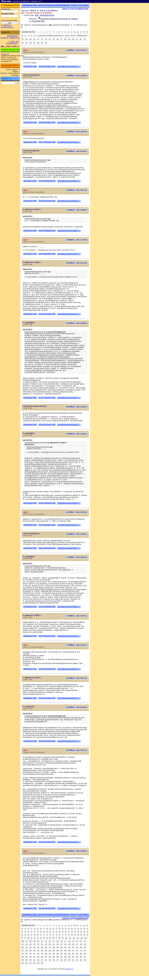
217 (61, 39)
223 (85, 39)
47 (38, 932)
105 (85, 938)
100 (66, 938)
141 (26, 947)
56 (65, 932)
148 (53, 947)
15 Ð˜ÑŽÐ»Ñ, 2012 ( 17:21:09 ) (76, 240)
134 (65, 944)
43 (25, 932)
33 (62, 928)
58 (72, 932)
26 (41, 928)
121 (81, 941)
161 (38, 950)
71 (44, 935)
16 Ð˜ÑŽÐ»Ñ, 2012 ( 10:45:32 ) (76, 434)
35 (69, 928)
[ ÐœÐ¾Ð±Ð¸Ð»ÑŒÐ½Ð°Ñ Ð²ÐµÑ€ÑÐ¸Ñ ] (27, 1)
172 (81, 950)
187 (73, 954)
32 (59, 928)
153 (73, 947)
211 (38, 39)
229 (42, 43)
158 (26, 950)
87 (25, 938)
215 (53, 39)
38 (78, 928)
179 (42, 954)
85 (87, 935)
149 (57, 947)
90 (34, 938)
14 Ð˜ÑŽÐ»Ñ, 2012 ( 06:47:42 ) (76, 190)
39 (81, 928)
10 (59, 32)
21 (25, 35)
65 (25, 935)
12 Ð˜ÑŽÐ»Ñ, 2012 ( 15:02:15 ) (76, 50)
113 (50, 941)
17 (80, 32)
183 (57, 954)
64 (22, 935)
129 (46, 944)
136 (73, 944)
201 (61, 957)
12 (65, 32)
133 (61, 944)
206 (81, 957)
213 (46, 39)
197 (46, 957)
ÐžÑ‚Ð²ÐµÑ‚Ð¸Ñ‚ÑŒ (30, 5)
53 (56, 932)
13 (68, 32)
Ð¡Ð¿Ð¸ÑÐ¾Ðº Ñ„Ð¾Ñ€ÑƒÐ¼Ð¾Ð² (75, 9)
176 (30, 954)
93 (44, 938)
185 (65, 954)
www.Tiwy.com (69, 969)
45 (31, 932)
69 (38, 935)
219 (69, 39)
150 (61, 947)
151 (65, 947)
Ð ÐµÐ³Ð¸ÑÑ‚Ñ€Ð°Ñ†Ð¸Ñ (10, 38)
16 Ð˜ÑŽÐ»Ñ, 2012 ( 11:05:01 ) (76, 534)
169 (69, 950)
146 (46, 947)
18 (84, 32)
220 (73, 39)
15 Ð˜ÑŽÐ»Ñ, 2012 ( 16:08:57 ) (76, 210)
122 (85, 941)
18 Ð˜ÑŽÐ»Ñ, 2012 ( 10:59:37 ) (76, 851)
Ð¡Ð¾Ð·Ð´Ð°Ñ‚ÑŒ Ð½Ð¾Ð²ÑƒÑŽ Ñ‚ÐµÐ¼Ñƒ (54, 5)
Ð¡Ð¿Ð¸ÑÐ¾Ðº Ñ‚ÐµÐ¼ (80, 5)
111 (42, 941)
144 (38, 947)
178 (38, 954)
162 (42, 950)
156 (85, 947)
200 (57, 957)
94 (47, 938)
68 (34, 935)
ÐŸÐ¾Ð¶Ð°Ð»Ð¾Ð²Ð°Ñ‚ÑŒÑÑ (69, 66)
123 (22, 944)
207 (22, 39)
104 (81, 938)
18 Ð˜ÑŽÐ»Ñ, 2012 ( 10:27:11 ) (76, 750)
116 (61, 941)
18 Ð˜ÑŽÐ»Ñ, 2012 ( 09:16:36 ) (76, 707)
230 (46, 43)
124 (26, 944)
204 (73, 957)
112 (46, 941)
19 (87, 32)
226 (30, 43)
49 (44, 932)
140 (22, 947)
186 (69, 954)
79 (69, 935)
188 (77, 954)
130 (50, 944)
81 (75, 935)
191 (22, 957)
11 (62, 32)
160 (34, 950)
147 (50, 947)
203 (69, 957)
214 (50, 39)
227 (34, 43)
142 (30, 947)
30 (53, 928)
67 (31, 935)
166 (57, 950)
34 (65, 928)
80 (72, 935)
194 (34, 957)
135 (69, 944)
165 (53, 950)
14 (71, 32)
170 (73, 950)
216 (57, 39)
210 (34, 39)
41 (87, 928)
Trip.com (4, 54)
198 (50, 957)
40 (84, 928)
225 (26, 43)
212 (42, 39)
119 (73, 941)
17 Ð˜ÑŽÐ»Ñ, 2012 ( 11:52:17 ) (76, 645)
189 (81, 954)
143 (34, 947)
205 (77, 957)
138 (81, 944)
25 (38, 928)
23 (31, 35)
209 (30, 39)
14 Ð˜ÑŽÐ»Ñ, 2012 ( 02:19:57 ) (76, 151)
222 (81, 39)
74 (53, 935)
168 (65, 950)
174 (22, 954)
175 (26, 954)
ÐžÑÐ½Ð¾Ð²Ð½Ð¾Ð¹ (44, 15)
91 (38, 938)
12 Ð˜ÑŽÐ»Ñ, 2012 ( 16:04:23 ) (76, 75)
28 (47, 928)
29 (50, 928)
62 (84, 932)
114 (53, 941)
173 (85, 950)
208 (26, 39)
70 (41, 935)
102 (74, 938)
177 (34, 954)
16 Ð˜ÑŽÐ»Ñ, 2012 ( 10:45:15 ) (76, 407)
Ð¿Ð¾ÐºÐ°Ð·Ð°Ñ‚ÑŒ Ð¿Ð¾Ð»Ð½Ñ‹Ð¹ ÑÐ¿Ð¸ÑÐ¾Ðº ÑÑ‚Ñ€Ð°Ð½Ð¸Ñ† (62, 35)
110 (38, 941)
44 (28, 932)
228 (38, 43)
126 (34, 944)
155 (81, 947)
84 (84, 935)
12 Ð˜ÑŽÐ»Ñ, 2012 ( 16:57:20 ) (76, 131)
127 (38, 944)
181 (50, 954)
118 (69, 941)
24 (34, 35)
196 (42, 957)
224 (22, 43)
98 (59, 938)
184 (61, 954)
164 (50, 950)
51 (50, 932)
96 (53, 938)
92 (41, 938)
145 (42, 947)
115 (57, 941)
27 (44, 928)
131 (53, 944)
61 (81, 932)
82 (78, 935)
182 (53, 954)
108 (30, 941)
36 (72, 928)
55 (62, 932)
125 (30, 944)
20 (22, 35)
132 (57, 944)
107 (26, 941)
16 (77, 32)
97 (56, 938)
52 (53, 932)
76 (59, 935)
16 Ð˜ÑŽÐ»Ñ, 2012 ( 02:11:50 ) (76, 263)
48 (41, 932)
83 (81, 935)
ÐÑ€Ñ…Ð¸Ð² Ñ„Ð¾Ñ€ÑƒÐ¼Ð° (12, 42)
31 (56, 928)
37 (75, 928)
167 (61, 950)
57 (69, 932)
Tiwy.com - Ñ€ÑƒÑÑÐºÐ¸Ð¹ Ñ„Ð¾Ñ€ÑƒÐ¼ (39, 11)
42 (22, 932)
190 (85, 954)
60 (78, 932)
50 (47, 932)
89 (31, 938)
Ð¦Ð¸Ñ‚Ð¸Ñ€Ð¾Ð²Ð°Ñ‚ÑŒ (47, 66)
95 (50, 938)
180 (46, 954)
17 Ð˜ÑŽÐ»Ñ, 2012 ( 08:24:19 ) (76, 557)
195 (38, 957)
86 (22, 938)
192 (26, 957)
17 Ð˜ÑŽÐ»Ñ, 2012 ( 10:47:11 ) (76, 616)
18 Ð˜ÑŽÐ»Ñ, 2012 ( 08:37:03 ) (76, 678)
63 (87, 932)
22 (28, 35)
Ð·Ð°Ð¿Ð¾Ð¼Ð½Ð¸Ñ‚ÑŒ (9, 20)
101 (70, 938)
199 (53, 957)
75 (56, 935)
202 (65, 957)
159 (30, 950)
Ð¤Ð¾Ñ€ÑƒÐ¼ (12, 36)
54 (59, 932)
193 (30, 957)
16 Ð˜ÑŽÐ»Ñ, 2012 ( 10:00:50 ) (76, 323)
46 (34, 932)
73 (50, 935)
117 (65, 941)
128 (42, 944)
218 (65, 39)
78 (65, 935)
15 (74, 32)
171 (77, 950)
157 (22, 950)
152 (69, 947)
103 (78, 938)
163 (46, 950)
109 (34, 941)
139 (85, 944)
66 (28, 935)
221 (77, 39)
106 (22, 941)
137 (77, 944)
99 (62, 938)
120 (77, 941)
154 (77, 947)
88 (28, 938)
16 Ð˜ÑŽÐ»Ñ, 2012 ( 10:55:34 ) (76, 512)
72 (47, 935)
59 (75, 932)
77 (62, 935)
